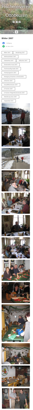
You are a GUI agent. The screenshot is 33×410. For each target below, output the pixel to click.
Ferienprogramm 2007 (10, 72)
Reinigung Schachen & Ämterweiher (14, 76)
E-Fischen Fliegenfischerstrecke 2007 (14, 92)
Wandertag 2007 (20, 52)
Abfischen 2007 (23, 60)
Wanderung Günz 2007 (10, 96)
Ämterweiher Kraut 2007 (10, 64)
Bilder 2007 (7, 52)
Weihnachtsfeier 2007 (10, 56)
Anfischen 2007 (8, 80)
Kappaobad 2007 (8, 100)
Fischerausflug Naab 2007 (11, 68)
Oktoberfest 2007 (8, 60)
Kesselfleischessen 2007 (11, 84)
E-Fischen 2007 (8, 88)
